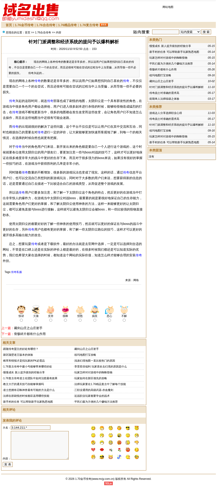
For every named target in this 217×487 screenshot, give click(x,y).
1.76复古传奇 (89, 25)
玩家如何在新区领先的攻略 (90, 378)
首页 (9, 25)
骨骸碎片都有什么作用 (30, 334)
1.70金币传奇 (83, 478)
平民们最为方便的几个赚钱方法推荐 (96, 401)
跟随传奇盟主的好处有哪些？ (20, 349)
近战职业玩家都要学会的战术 (92, 395)
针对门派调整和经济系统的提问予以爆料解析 (176, 87)
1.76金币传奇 (24, 25)
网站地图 (168, 7)
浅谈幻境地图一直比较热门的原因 (94, 360)
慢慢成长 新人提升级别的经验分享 (24, 372)
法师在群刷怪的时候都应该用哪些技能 (26, 395)
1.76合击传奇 (45, 25)
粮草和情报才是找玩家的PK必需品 (24, 360)
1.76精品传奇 (67, 25)
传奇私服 (16, 272)
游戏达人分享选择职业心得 (165, 113)
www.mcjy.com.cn (102, 478)
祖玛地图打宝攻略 (85, 354)
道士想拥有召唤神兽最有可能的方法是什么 (29, 390)
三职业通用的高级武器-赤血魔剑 (93, 390)
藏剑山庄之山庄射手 (28, 328)
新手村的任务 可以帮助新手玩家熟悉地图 (28, 401)
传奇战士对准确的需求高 (164, 93)
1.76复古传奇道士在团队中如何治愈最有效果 (30, 378)
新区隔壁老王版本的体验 (18, 354)
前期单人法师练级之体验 (164, 98)
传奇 (37, 81)
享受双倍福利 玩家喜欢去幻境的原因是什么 (100, 366)
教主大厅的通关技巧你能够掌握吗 (23, 384)
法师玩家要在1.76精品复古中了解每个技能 (100, 384)
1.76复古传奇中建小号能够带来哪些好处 (27, 366)
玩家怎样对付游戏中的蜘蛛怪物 (93, 372)
